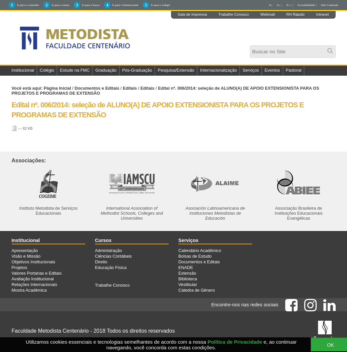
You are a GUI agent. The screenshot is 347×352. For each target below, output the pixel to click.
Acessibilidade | (306, 5)
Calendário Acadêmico (199, 250)
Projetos (19, 267)
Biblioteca (187, 278)
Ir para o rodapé (160, 5)
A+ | (279, 5)
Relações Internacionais (34, 284)
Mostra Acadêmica (29, 290)
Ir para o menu (60, 5)
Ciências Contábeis (113, 256)
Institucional (23, 70)
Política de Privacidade (234, 342)
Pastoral (294, 70)
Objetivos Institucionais (33, 261)
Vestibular (187, 284)
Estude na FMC (75, 70)
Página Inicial (57, 88)
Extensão (187, 273)
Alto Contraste (329, 5)
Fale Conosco (27, 80)
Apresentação (25, 250)
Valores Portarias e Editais (37, 273)
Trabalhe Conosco (233, 14)
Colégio (47, 70)
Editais (130, 88)
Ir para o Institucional (125, 5)
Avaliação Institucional (33, 278)
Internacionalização (218, 70)
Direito (101, 261)
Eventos (272, 70)
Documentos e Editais (96, 88)
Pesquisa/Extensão (176, 70)
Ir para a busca (91, 5)
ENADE (185, 267)
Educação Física (111, 267)
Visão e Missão (26, 256)
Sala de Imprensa (192, 14)
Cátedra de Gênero (196, 290)
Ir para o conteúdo (28, 5)
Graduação (105, 70)
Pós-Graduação (137, 70)
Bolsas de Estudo (195, 256)
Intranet (322, 14)
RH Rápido (295, 14)
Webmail (268, 14)
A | (270, 5)
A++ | (289, 5)
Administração (108, 250)
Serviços (250, 70)
